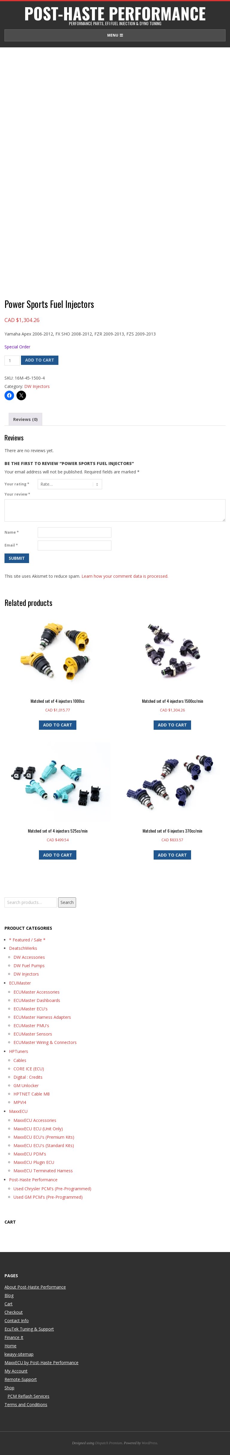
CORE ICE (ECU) (28, 1069)
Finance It (13, 1337)
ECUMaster (20, 983)
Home (10, 1346)
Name (11, 532)
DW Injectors (37, 386)
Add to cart (39, 360)
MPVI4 (19, 1102)
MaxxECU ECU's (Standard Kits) (43, 1145)
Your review (17, 494)
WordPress (149, 1443)
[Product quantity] (12, 361)
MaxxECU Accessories (34, 1120)
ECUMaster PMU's (31, 1025)
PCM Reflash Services (28, 1396)
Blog (8, 1295)
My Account (16, 1371)
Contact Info (16, 1320)
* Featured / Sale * (27, 940)
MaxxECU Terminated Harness (43, 1170)
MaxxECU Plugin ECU (33, 1162)
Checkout (13, 1312)
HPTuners (18, 1051)
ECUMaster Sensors (32, 1034)
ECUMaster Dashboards (36, 1000)
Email (11, 545)
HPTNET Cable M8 (31, 1094)
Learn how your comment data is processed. (124, 576)
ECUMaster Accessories (36, 992)
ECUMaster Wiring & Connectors (45, 1042)
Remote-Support (20, 1379)
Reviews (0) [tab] (25, 419)
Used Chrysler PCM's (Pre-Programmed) (52, 1188)
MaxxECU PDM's (29, 1154)
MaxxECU (18, 1111)
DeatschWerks (23, 948)
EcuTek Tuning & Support (29, 1329)
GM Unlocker (26, 1085)
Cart (8, 1304)
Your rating (16, 484)
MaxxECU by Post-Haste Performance (41, 1362)
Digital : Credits (28, 1077)
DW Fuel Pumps (29, 965)
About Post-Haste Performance (35, 1287)
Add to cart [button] (57, 725)
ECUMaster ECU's (30, 1009)
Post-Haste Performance (33, 1179)
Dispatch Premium (108, 1443)
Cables (19, 1060)
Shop (9, 1388)
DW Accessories (29, 957)
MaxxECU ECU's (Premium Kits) (43, 1137)
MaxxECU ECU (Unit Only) (38, 1129)
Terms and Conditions (25, 1404)
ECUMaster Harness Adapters (42, 1017)
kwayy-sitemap (19, 1354)
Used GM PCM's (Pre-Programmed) (48, 1197)
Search (67, 902)
